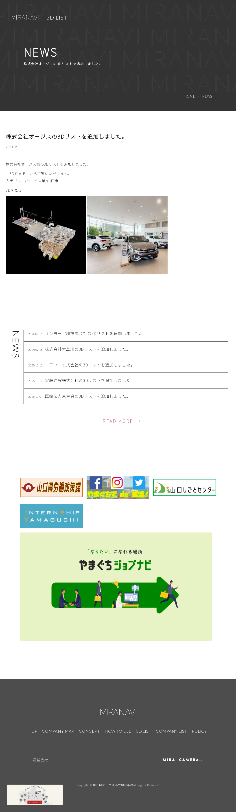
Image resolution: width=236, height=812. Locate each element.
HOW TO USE (118, 731)
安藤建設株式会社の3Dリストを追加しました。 (90, 380)
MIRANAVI (25, 17)
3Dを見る (14, 190)
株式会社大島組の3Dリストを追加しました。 (88, 349)
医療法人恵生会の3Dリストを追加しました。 (88, 396)
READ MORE (118, 421)
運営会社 (40, 759)
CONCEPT (89, 731)
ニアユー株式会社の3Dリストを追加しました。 (90, 365)
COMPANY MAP (58, 731)
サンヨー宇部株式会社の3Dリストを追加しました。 (94, 333)
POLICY (199, 731)
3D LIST (56, 17)
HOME (189, 96)
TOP (33, 731)
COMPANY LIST (171, 731)
